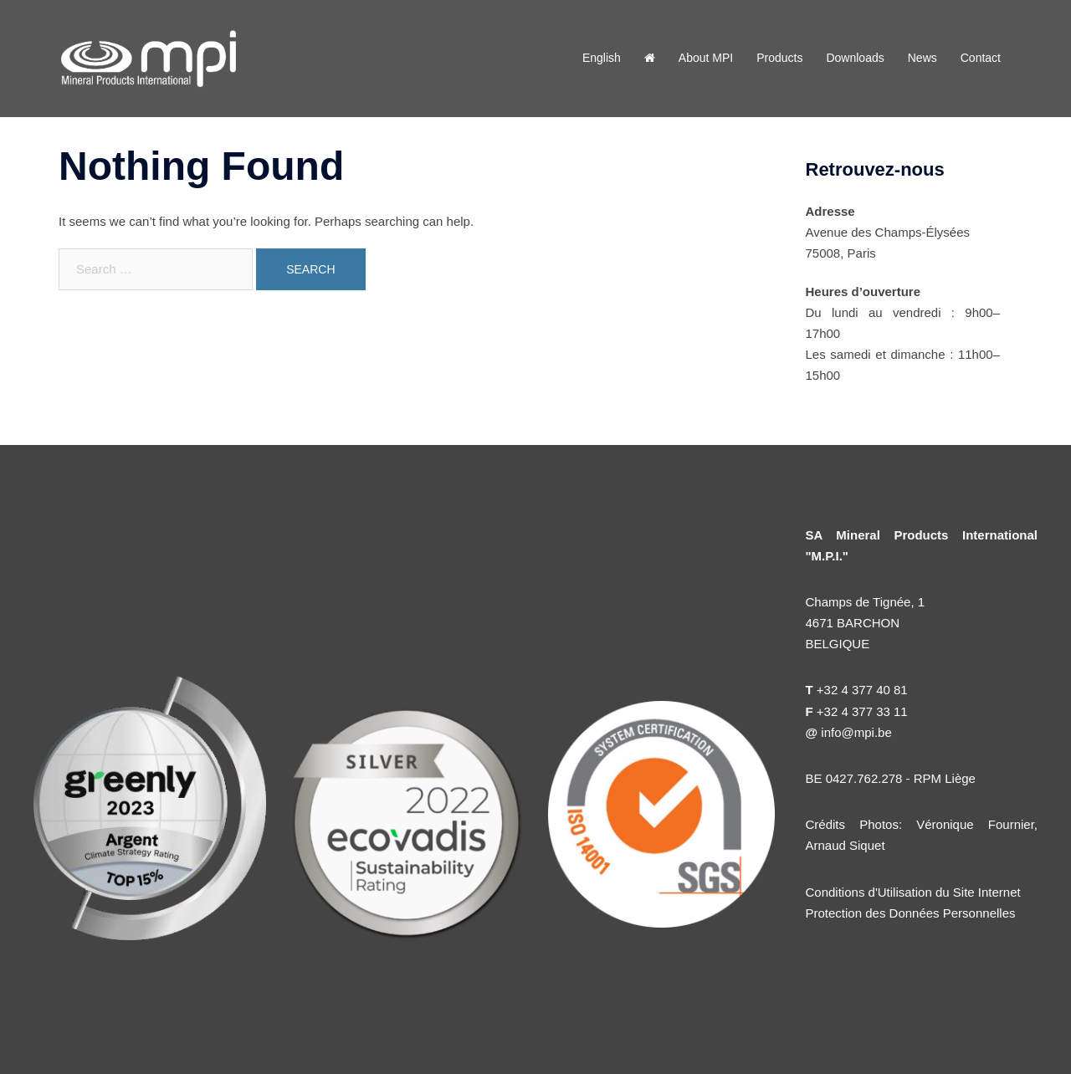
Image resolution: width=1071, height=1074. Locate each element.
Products (779, 57)
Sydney (240, 1047)
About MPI (706, 57)
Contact (981, 57)
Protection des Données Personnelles (911, 913)
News (922, 57)
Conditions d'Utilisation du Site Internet (913, 892)
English (601, 57)
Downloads (855, 57)
